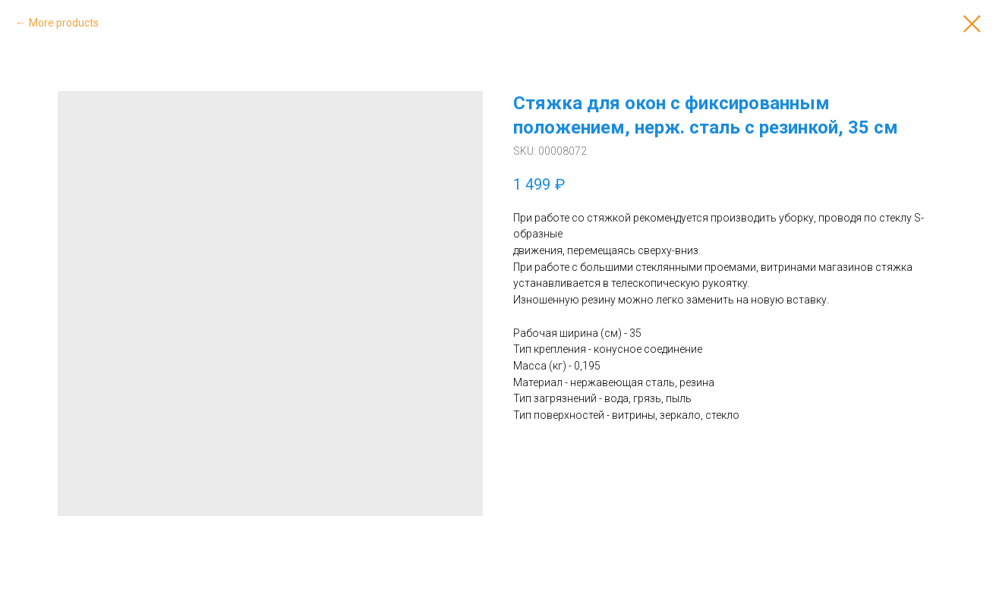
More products (64, 23)
